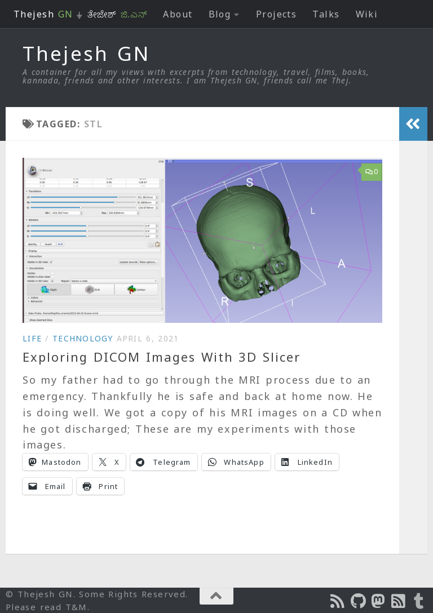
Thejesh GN (86, 53)
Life (32, 338)
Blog (220, 14)
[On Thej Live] (419, 601)
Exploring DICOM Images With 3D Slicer (162, 356)
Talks (325, 14)
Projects (276, 14)
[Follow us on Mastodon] (379, 601)
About (177, 14)
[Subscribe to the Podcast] (338, 601)
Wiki (367, 14)
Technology (82, 338)
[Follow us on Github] (358, 601)
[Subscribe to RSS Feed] (399, 601)
